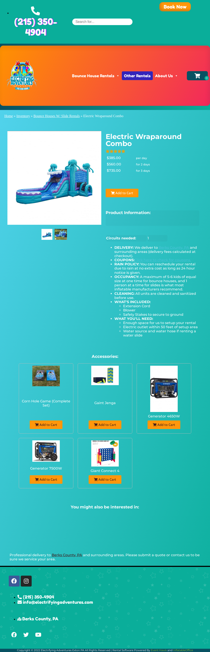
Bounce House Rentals (96, 75)
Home (8, 116)
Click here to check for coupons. (162, 260)
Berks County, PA (174, 247)
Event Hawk (159, 650)
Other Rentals (137, 75)
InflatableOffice (183, 650)
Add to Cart (122, 193)
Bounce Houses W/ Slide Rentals (56, 116)
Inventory (23, 116)
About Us (166, 75)
